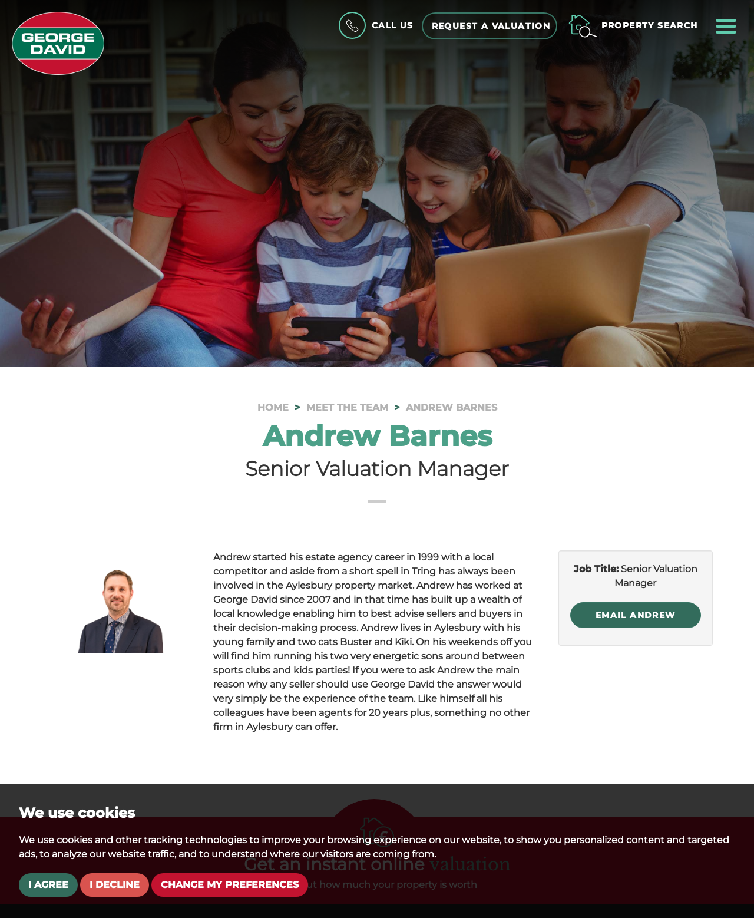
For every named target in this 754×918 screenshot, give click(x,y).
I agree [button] (48, 884)
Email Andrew (636, 615)
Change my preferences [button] (230, 884)
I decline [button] (115, 884)
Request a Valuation (491, 26)
